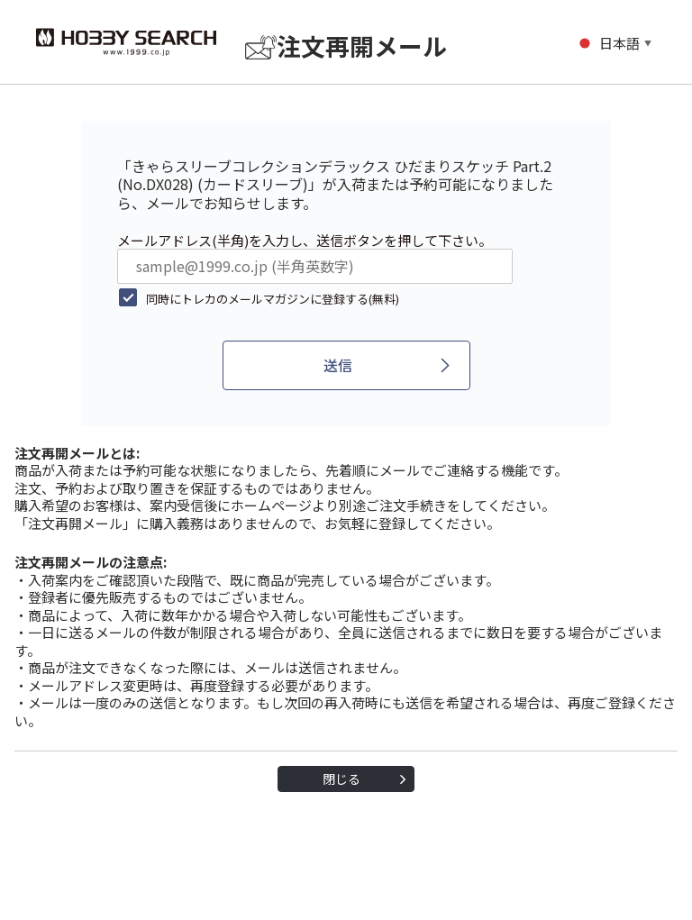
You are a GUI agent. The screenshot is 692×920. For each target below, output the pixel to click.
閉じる (341, 779)
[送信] (346, 365)
